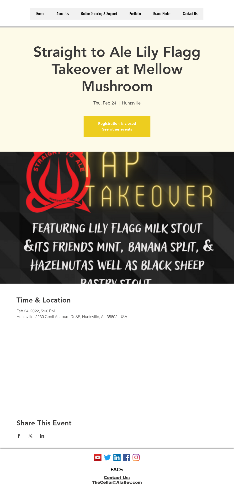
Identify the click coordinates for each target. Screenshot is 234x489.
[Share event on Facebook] (18, 436)
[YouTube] (97, 457)
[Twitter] (107, 457)
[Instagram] (136, 457)
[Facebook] (126, 457)
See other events (117, 129)
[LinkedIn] (117, 457)
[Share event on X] (30, 436)
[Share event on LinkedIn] (42, 436)
